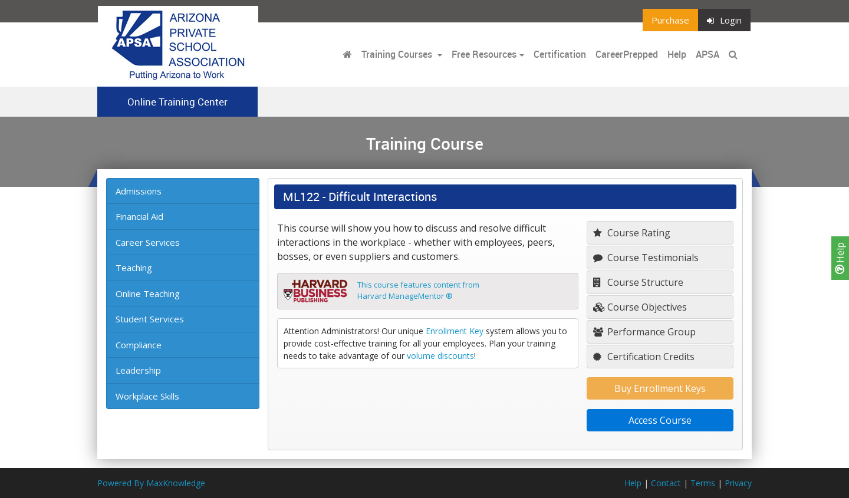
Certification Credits (644, 356)
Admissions (139, 191)
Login (724, 20)
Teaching (134, 267)
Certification (560, 54)
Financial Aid (139, 216)
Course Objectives (640, 307)
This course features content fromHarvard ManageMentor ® (418, 290)
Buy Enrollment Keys (660, 388)
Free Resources (484, 54)
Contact (666, 483)
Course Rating (631, 232)
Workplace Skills (147, 396)
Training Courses (398, 54)
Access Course (660, 420)
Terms (702, 483)
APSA (707, 54)
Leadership (138, 370)
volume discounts (440, 355)
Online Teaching (148, 293)
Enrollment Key (454, 331)
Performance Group (644, 331)
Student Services (150, 319)
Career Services (148, 242)
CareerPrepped (626, 54)
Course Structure (638, 282)
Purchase (670, 20)
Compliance (139, 345)
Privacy (738, 483)
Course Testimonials (646, 257)
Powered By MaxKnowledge (151, 483)
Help (840, 258)
